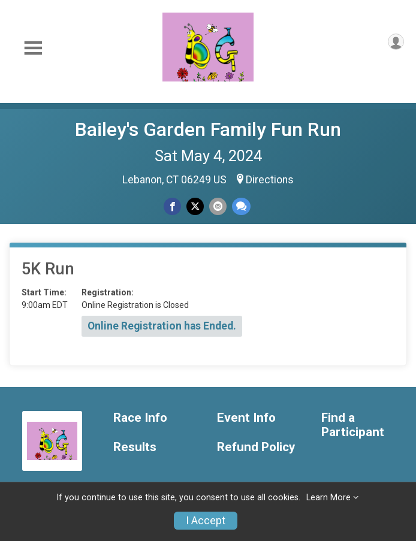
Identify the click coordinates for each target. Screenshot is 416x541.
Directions (270, 180)
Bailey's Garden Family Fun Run (208, 129)
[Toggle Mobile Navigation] (33, 48)
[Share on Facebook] (172, 206)
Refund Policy (256, 447)
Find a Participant (352, 425)
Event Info (246, 418)
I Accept (205, 521)
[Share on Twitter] (195, 206)
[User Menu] (396, 42)
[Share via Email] (218, 206)
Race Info (140, 418)
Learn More (328, 497)
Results (134, 447)
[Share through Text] (241, 206)
